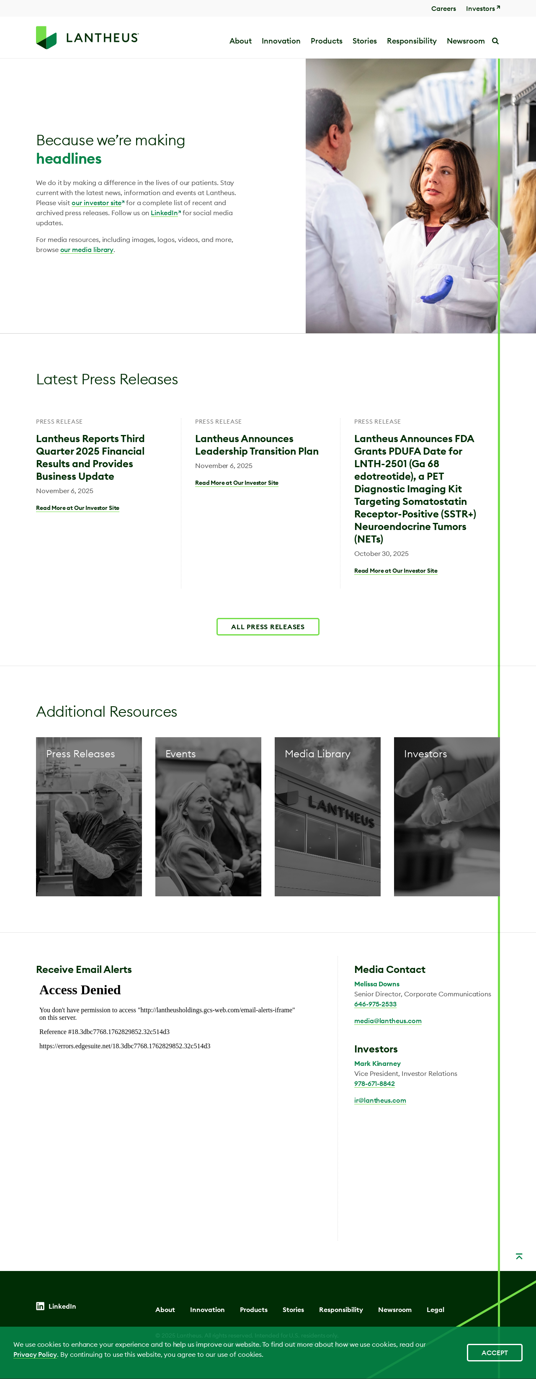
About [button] (240, 41)
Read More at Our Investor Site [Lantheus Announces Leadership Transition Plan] (236, 482)
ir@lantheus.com (380, 1100)
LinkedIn (164, 212)
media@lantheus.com (388, 1020)
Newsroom (395, 1309)
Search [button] (495, 41)
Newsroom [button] (466, 41)
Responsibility (341, 1309)
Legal (435, 1309)
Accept (495, 1352)
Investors (480, 8)
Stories (365, 41)
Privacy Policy (35, 1354)
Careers (443, 8)
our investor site (96, 202)
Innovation (207, 1309)
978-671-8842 (374, 1083)
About (165, 1309)
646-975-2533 (375, 1004)
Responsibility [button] (412, 41)
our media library (87, 249)
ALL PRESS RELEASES (268, 627)
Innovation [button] (281, 41)
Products (327, 41)
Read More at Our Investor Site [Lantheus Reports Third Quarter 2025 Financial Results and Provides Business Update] (77, 508)
